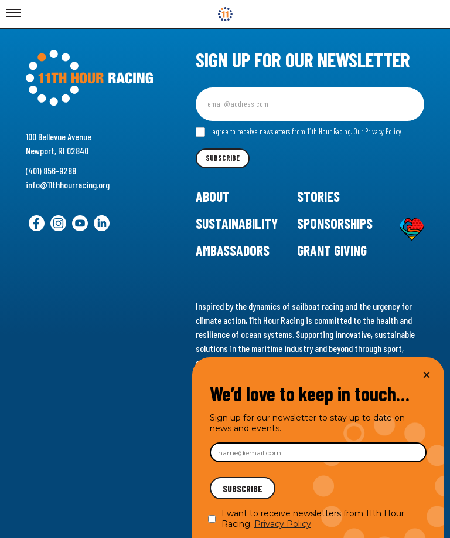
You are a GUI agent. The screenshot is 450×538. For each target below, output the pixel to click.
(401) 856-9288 (51, 170)
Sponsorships (335, 223)
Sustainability (237, 223)
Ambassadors (233, 250)
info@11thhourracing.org (68, 184)
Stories (318, 196)
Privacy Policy (282, 524)
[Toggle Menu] (13, 13)
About (213, 196)
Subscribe (223, 158)
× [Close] (426, 375)
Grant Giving (332, 250)
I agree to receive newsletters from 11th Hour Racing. (298, 132)
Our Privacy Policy (377, 131)
